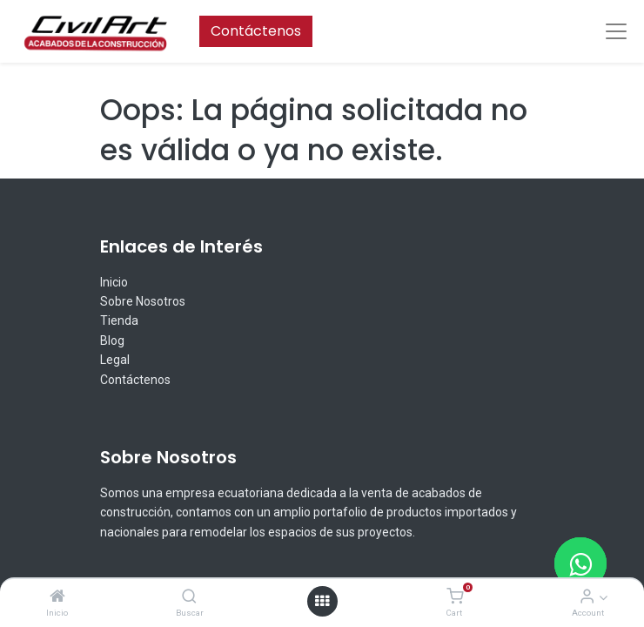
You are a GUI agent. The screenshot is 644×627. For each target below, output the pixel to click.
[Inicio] (57, 597)
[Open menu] (322, 600)
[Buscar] (189, 597)
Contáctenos (256, 31)
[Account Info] (587, 597)
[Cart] (454, 597)
